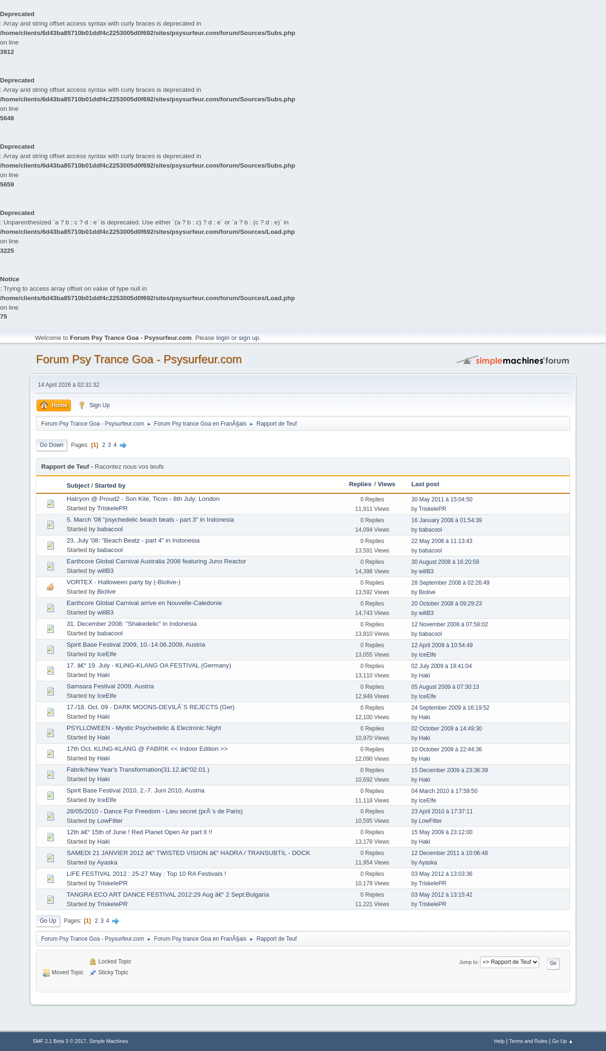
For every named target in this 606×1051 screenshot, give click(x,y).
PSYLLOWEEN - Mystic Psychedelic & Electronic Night (144, 727)
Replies (360, 484)
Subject (78, 485)
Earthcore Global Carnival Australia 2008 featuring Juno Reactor (156, 561)
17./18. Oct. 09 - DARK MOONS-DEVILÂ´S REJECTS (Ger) (151, 707)
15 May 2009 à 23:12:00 (441, 832)
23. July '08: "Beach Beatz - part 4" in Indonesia (133, 540)
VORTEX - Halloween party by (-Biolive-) (123, 582)
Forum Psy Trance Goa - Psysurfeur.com (139, 359)
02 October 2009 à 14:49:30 (446, 728)
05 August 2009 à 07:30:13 (445, 687)
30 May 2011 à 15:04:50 (441, 499)
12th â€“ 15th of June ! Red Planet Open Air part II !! (139, 832)
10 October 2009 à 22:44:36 (446, 749)
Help (499, 1041)
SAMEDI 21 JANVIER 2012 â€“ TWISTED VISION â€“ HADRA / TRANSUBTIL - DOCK (189, 852)
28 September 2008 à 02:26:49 (450, 582)
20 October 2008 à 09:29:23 (446, 603)
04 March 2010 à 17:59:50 (444, 791)
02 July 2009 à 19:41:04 (441, 666)
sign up (249, 337)
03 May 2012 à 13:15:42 (441, 894)
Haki (103, 674)
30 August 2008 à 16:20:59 (445, 562)
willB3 (105, 570)
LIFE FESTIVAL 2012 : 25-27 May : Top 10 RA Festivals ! (146, 873)
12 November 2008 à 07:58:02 (449, 624)
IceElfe (106, 654)
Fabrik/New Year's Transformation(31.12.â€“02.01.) (138, 769)
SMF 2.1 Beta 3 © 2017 (59, 1041)
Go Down (51, 445)
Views (387, 484)
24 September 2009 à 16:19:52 (450, 707)
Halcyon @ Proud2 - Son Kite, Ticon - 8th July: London (143, 498)
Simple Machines (108, 1041)
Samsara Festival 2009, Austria (110, 686)
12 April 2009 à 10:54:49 (442, 645)
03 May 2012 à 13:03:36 (441, 874)
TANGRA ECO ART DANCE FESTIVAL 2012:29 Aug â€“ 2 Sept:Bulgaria (168, 894)
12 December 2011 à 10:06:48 (449, 853)
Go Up (48, 920)
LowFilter (110, 820)
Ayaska (107, 862)
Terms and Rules (528, 1041)
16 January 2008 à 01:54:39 (446, 520)
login (223, 337)
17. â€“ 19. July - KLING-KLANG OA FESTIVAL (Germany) (149, 665)
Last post (425, 484)
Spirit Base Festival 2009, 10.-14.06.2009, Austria (136, 644)
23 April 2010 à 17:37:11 (442, 811)
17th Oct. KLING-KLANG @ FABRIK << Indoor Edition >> (147, 748)
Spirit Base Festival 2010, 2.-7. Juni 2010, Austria (136, 790)
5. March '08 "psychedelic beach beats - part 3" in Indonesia (150, 519)
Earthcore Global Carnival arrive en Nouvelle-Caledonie (144, 602)
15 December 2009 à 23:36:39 (449, 770)
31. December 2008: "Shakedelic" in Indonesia (132, 623)
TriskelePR (112, 508)
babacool (110, 529)
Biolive (106, 591)
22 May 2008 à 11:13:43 (441, 541)
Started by (110, 485)
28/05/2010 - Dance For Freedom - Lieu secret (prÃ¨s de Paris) (155, 811)
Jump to (468, 961)
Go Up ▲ (562, 1041)
